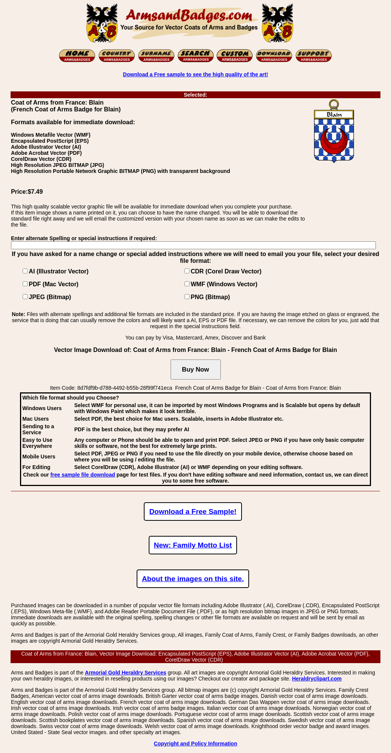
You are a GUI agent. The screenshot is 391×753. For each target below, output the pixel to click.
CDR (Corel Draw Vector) (226, 271)
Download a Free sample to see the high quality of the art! (195, 74)
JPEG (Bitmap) (50, 297)
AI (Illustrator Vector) (58, 271)
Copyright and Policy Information (195, 744)
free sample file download (83, 475)
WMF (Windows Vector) (224, 284)
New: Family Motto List (193, 545)
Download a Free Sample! (192, 511)
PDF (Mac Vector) (54, 284)
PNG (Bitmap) (210, 297)
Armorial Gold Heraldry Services (125, 673)
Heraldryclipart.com (317, 679)
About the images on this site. (193, 579)
